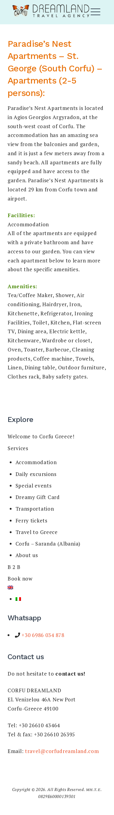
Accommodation (36, 462)
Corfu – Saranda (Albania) (48, 543)
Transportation (35, 508)
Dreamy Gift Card (38, 497)
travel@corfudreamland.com (62, 751)
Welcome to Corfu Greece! (41, 436)
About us (27, 555)
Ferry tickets (31, 520)
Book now (20, 578)
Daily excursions (36, 474)
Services (18, 448)
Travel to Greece (37, 532)
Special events (34, 485)
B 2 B (14, 566)
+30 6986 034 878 (42, 635)
